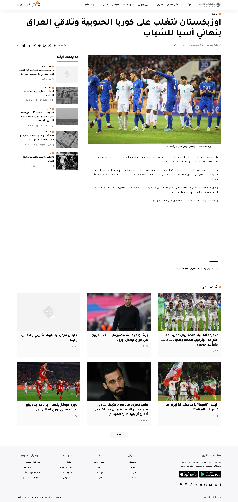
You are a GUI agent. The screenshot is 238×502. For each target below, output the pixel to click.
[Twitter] (216, 485)
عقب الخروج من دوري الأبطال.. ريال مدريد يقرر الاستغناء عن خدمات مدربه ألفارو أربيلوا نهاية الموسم (120, 409)
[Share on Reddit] (39, 45)
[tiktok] (191, 485)
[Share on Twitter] (49, 45)
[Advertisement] (155, 232)
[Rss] (196, 485)
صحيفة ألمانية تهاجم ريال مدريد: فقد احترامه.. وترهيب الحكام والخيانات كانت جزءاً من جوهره (189, 340)
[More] (19, 45)
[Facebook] (220, 485)
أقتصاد (48, 87)
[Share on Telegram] (34, 45)
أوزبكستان (201, 269)
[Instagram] (205, 485)
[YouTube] (210, 485)
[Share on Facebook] (54, 45)
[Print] (24, 45)
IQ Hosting (216, 497)
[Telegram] (201, 485)
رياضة (215, 14)
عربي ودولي (46, 65)
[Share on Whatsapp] (44, 45)
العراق (193, 269)
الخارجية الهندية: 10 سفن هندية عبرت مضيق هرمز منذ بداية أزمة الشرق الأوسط (37, 116)
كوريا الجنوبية (183, 269)
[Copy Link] (29, 45)
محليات (48, 131)
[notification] (39, 5)
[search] (34, 5)
